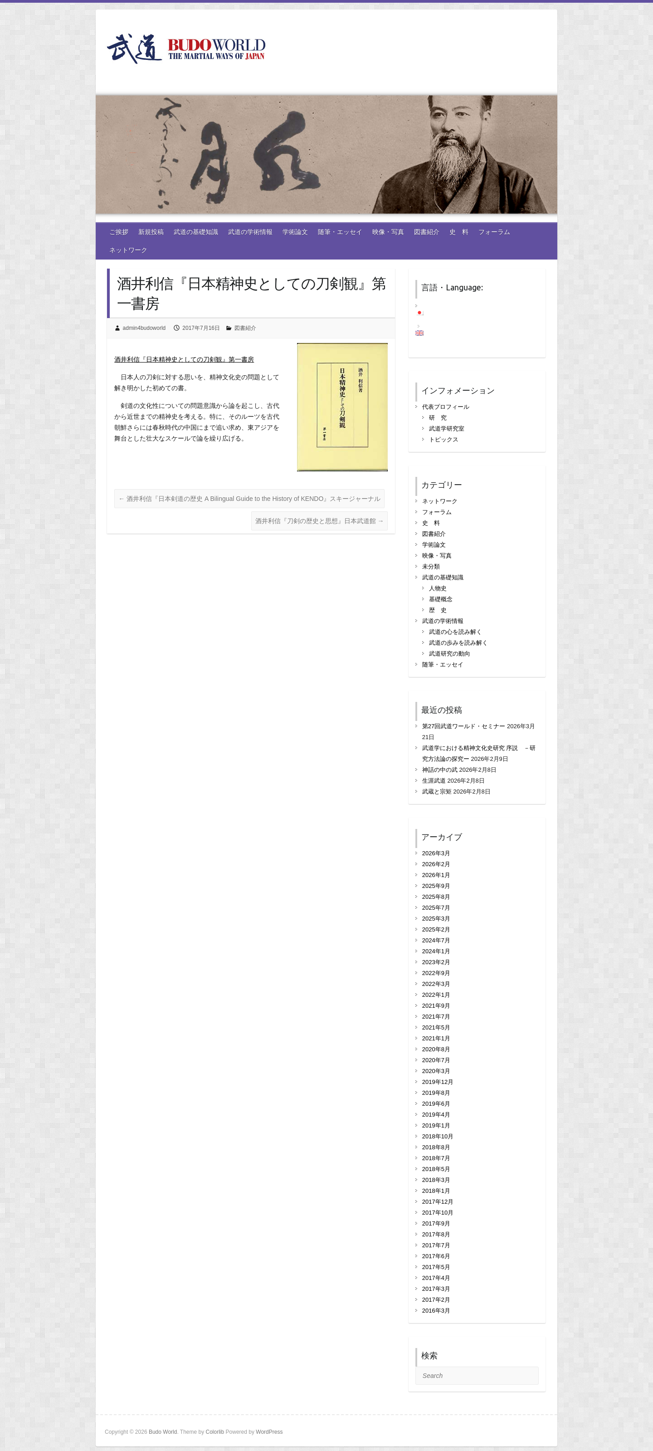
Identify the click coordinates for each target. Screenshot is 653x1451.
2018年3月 (436, 1179)
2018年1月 (436, 1190)
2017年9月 (436, 1223)
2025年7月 (436, 907)
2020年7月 (436, 1060)
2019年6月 (436, 1103)
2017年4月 (436, 1278)
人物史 (438, 588)
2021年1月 (436, 1038)
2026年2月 (436, 864)
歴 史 (438, 610)
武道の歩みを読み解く (458, 642)
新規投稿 (151, 231)
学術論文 (295, 231)
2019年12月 (437, 1081)
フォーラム (494, 231)
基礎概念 (441, 599)
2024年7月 (436, 940)
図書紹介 (426, 231)
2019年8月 (436, 1092)
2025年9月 (436, 885)
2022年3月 (436, 983)
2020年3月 (436, 1071)
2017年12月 (437, 1201)
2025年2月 (436, 929)
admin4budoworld (144, 328)
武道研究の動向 (449, 653)
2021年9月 (436, 1005)
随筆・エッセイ (340, 231)
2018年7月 (436, 1158)
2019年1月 (436, 1125)
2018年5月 (436, 1169)
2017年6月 (436, 1256)
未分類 (431, 566)
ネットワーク (128, 250)
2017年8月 (436, 1234)
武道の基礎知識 (196, 231)
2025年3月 (436, 918)
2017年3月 (436, 1288)
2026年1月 (436, 875)
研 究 (438, 417)
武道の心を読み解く (455, 631)
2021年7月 (436, 1016)
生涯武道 (434, 780)
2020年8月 (436, 1049)
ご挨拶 (118, 231)
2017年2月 (436, 1299)
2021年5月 (436, 1027)
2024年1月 (436, 951)
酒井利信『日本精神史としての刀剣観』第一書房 (184, 359)
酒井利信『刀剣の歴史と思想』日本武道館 (319, 521)
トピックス (443, 439)
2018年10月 (437, 1136)
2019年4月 (436, 1114)
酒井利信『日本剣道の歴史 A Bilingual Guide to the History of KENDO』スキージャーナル (249, 498)
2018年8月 (436, 1147)
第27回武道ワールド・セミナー (463, 726)
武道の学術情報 (250, 231)
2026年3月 (436, 853)
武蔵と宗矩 (437, 791)
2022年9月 (436, 973)
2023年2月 (436, 962)
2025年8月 (436, 896)
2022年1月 (436, 994)
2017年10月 (437, 1212)
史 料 (458, 231)
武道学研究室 (446, 428)
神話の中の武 (440, 769)
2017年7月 (436, 1245)
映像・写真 (388, 231)
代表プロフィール (445, 406)
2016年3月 (436, 1310)
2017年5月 (436, 1267)
